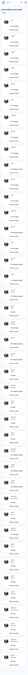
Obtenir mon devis (14, 29)
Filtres (4, 13)
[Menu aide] (25, 2)
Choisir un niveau (14, 172)
